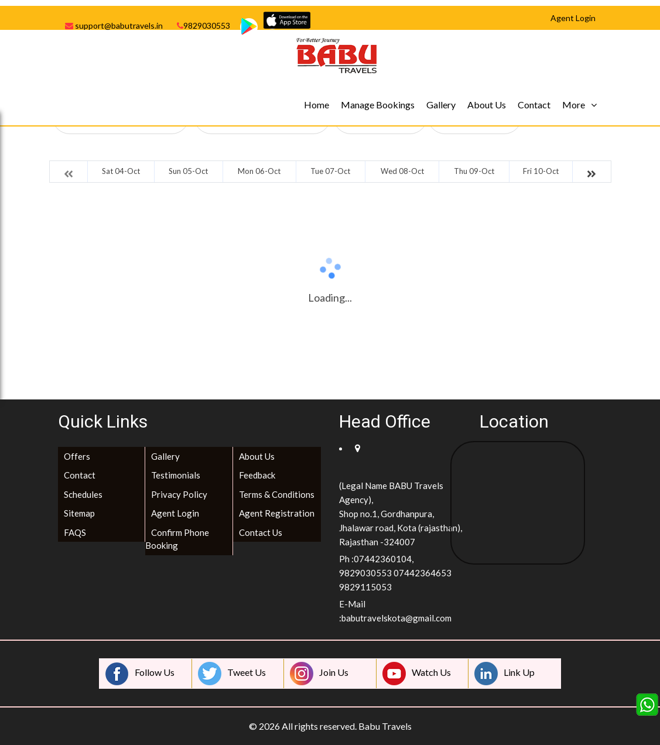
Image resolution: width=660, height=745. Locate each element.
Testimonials (175, 475)
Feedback (257, 475)
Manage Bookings (378, 104)
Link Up (504, 673)
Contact (534, 104)
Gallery (441, 104)
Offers (77, 456)
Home (316, 104)
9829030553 (203, 25)
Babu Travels (385, 726)
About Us (486, 104)
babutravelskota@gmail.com (396, 618)
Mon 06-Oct (259, 171)
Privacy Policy (179, 494)
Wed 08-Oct (402, 171)
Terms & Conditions (276, 494)
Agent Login (175, 513)
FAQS (75, 532)
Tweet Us (232, 673)
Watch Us (416, 673)
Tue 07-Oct (330, 171)
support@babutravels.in (114, 25)
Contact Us (260, 532)
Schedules (83, 494)
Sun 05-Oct (188, 171)
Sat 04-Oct (121, 171)
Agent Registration (276, 513)
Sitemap (79, 513)
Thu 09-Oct (474, 171)
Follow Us (140, 673)
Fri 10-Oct (541, 171)
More (573, 104)
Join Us (319, 673)
